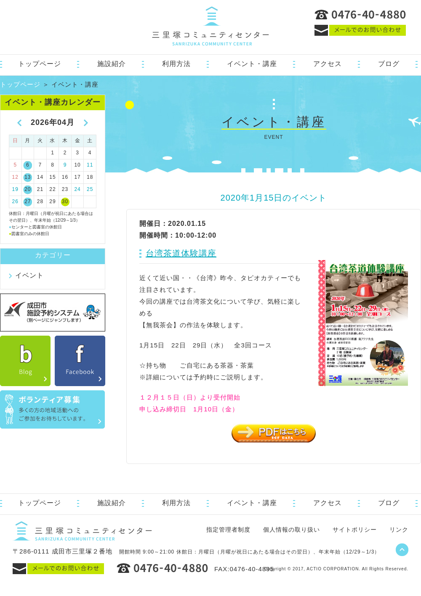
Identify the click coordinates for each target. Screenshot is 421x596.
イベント (29, 275)
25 (90, 189)
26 (15, 201)
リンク (398, 529)
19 (15, 189)
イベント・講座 (252, 63)
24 (77, 189)
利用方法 (176, 63)
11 (90, 165)
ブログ (389, 63)
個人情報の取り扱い (291, 529)
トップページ (39, 63)
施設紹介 (111, 63)
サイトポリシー (355, 529)
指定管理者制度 (228, 529)
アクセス (327, 63)
